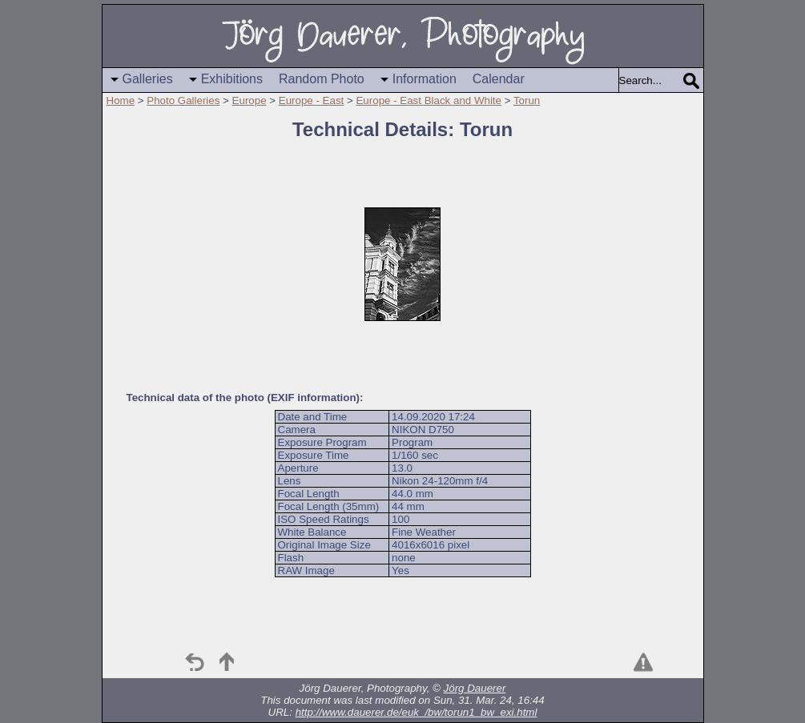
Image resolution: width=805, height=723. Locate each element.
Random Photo (321, 79)
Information (424, 79)
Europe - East (311, 100)
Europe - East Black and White (428, 100)
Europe (249, 100)
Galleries (148, 79)
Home (121, 100)
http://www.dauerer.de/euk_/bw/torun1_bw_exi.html (416, 712)
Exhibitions (232, 79)
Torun (526, 100)
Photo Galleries (183, 100)
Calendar (499, 79)
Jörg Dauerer (475, 688)
